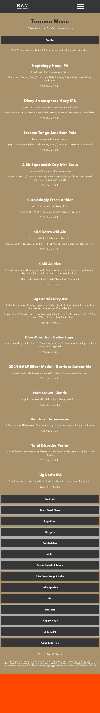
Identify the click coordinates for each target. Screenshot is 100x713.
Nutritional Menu (50, 654)
